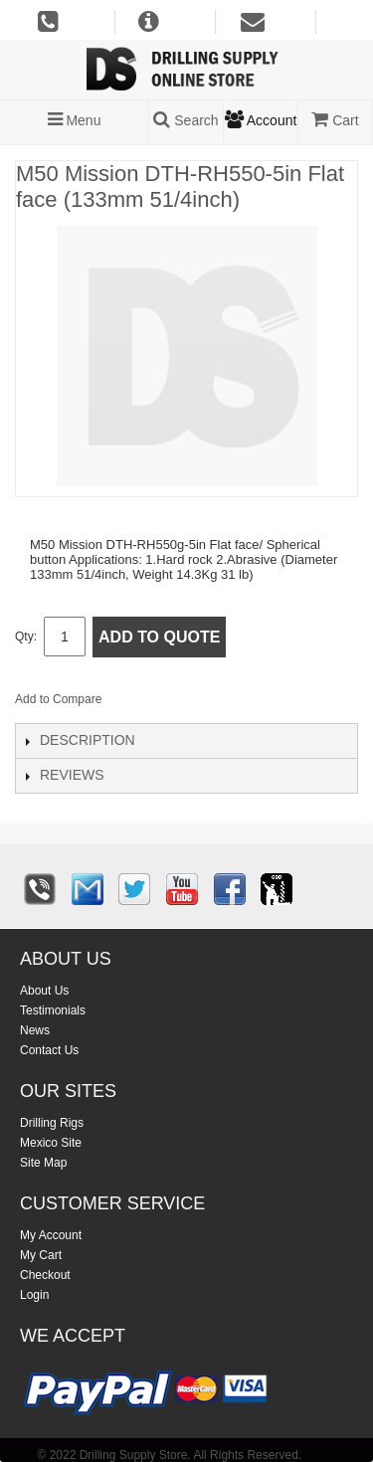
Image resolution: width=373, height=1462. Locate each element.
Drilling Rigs (52, 1123)
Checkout (45, 1275)
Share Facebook (183, 703)
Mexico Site (51, 1143)
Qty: (26, 636)
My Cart (41, 1255)
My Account (51, 1235)
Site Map (43, 1163)
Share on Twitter (223, 703)
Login (34, 1295)
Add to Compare (58, 699)
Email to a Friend (143, 703)
